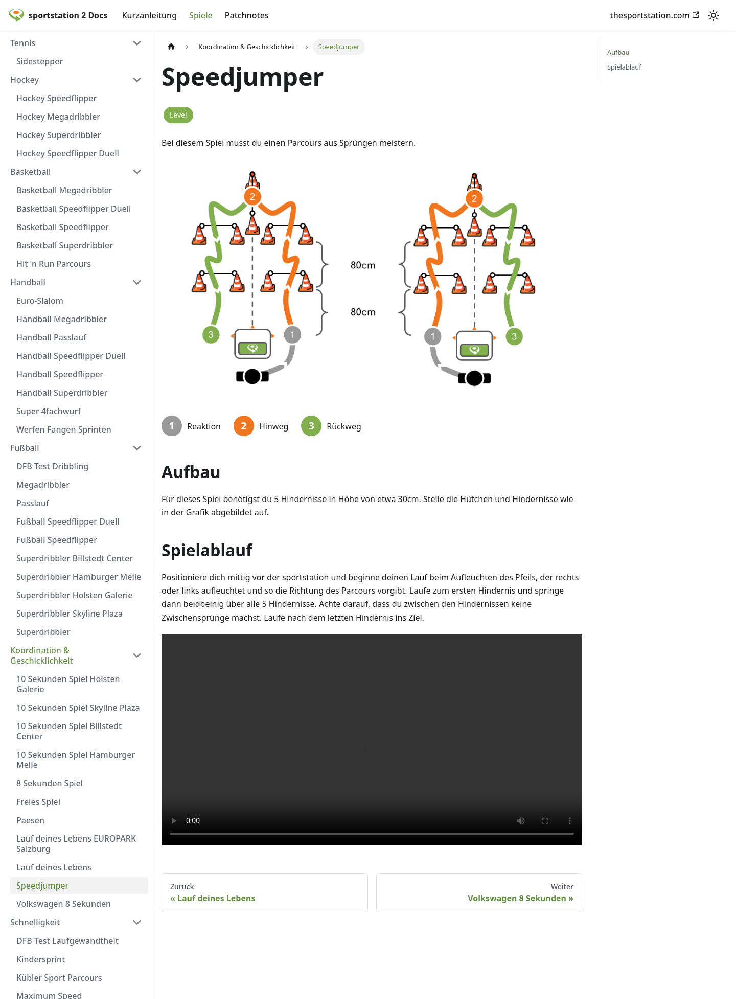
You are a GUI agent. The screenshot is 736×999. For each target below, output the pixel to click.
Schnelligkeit (35, 922)
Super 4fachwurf (48, 411)
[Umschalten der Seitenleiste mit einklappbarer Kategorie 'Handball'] (137, 282)
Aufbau (618, 52)
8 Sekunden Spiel (49, 783)
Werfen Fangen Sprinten (63, 429)
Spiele (201, 15)
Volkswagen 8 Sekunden (63, 904)
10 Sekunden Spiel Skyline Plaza (78, 707)
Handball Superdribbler (61, 392)
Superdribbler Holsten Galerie (74, 595)
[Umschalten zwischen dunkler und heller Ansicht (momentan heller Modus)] (713, 15)
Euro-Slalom (39, 300)
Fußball (24, 447)
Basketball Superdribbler (64, 245)
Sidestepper (39, 61)
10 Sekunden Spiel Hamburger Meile (75, 759)
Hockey (24, 79)
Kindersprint (40, 959)
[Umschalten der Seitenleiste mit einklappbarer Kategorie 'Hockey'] (137, 80)
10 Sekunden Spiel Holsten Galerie (68, 684)
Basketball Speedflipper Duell (73, 208)
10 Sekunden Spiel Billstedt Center (69, 731)
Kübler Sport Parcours (59, 977)
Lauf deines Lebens (53, 867)
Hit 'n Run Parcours (53, 263)
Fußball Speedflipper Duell (68, 521)
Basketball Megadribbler (64, 190)
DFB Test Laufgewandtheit (67, 940)
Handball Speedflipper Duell (71, 355)
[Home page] (171, 47)
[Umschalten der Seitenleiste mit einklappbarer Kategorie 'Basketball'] (137, 172)
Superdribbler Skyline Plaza (69, 613)
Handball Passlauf (51, 337)
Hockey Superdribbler (58, 135)
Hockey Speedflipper (56, 98)
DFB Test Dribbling (52, 466)
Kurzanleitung (149, 15)
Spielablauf (624, 67)
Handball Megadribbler (61, 319)
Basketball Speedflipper (62, 227)
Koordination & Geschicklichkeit (41, 655)
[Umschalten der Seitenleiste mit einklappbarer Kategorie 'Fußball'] (137, 448)
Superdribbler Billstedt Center (74, 558)
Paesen (30, 820)
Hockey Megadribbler (58, 116)
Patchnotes (247, 15)
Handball (27, 282)
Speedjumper (42, 885)
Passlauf (32, 503)
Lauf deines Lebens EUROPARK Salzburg (76, 843)
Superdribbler (43, 632)
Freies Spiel (38, 801)
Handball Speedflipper (59, 374)
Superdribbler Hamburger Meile (78, 576)
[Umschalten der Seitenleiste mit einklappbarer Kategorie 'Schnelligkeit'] (137, 922)
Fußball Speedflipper (56, 540)
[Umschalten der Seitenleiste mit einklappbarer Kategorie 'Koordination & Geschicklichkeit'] (137, 655)
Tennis (22, 43)
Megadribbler (43, 484)
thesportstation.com (654, 15)
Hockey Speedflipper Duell (67, 153)
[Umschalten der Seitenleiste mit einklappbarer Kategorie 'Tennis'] (137, 43)
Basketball (30, 171)
